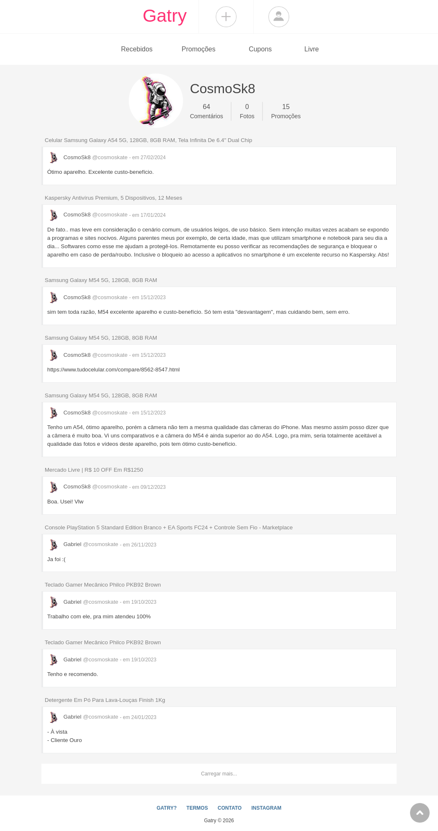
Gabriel (83, 544)
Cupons (260, 49)
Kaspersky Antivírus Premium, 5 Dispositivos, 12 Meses (113, 198)
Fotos (247, 110)
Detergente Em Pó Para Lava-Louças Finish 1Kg (105, 700)
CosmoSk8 (88, 157)
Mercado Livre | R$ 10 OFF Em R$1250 (94, 470)
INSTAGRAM (266, 808)
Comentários (206, 110)
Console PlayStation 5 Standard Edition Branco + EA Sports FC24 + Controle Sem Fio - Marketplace (169, 527)
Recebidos (137, 49)
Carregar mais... (219, 774)
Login (278, 16)
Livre (311, 49)
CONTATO (230, 808)
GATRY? (167, 808)
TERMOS (197, 808)
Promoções (199, 49)
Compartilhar (226, 16)
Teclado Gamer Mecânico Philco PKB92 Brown (103, 585)
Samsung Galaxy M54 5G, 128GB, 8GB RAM (101, 280)
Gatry (165, 15)
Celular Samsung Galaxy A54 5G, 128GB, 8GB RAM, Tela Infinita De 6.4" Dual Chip (148, 140)
